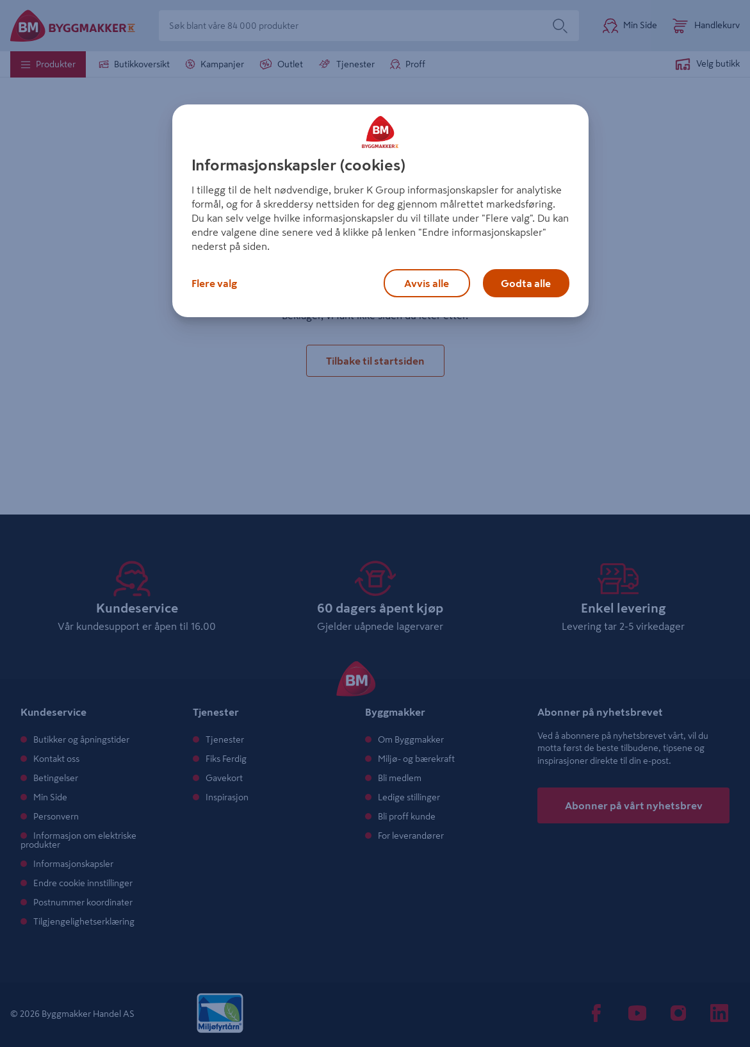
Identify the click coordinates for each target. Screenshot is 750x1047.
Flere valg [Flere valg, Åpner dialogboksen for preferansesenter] (214, 283)
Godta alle (526, 283)
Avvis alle (426, 283)
